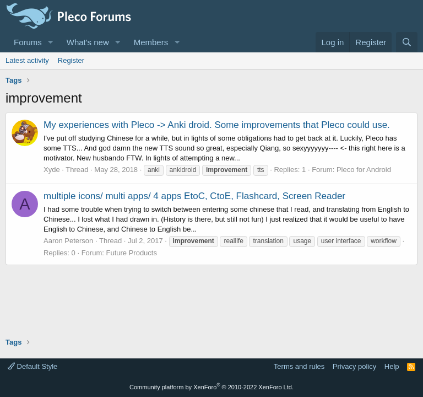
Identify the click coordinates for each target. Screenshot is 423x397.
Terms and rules (299, 366)
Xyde (52, 169)
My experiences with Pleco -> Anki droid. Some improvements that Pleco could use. (217, 125)
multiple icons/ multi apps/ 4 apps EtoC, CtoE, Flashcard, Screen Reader (194, 196)
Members (151, 42)
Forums (28, 42)
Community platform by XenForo (211, 387)
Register (71, 60)
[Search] (406, 42)
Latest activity (27, 60)
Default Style (32, 366)
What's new (88, 42)
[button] (50, 42)
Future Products (131, 253)
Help (391, 366)
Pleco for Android (364, 169)
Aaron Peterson (68, 241)
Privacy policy (354, 366)
